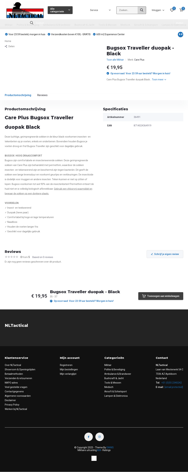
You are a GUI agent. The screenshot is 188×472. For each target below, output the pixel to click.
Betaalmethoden (14, 374)
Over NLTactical (13, 365)
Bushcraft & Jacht (84, 25)
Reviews (42, 95)
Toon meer (159, 79)
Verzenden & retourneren (18, 378)
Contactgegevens (14, 391)
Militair (9, 25)
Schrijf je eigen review (165, 254)
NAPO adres (11, 382)
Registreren (66, 365)
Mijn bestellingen (69, 369)
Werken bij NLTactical (16, 409)
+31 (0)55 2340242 (171, 382)
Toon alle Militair (115, 59)
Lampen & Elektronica (174, 25)
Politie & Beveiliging (28, 25)
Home (8, 41)
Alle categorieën (60, 10)
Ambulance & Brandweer (57, 25)
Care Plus (139, 59)
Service (94, 10)
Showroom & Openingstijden (20, 369)
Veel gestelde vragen (16, 387)
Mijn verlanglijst (68, 374)
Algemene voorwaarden (18, 396)
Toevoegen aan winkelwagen (160, 296)
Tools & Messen (107, 25)
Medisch (125, 25)
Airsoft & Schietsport (146, 25)
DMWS (110, 447)
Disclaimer (10, 400)
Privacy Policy (12, 404)
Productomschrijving (18, 95)
